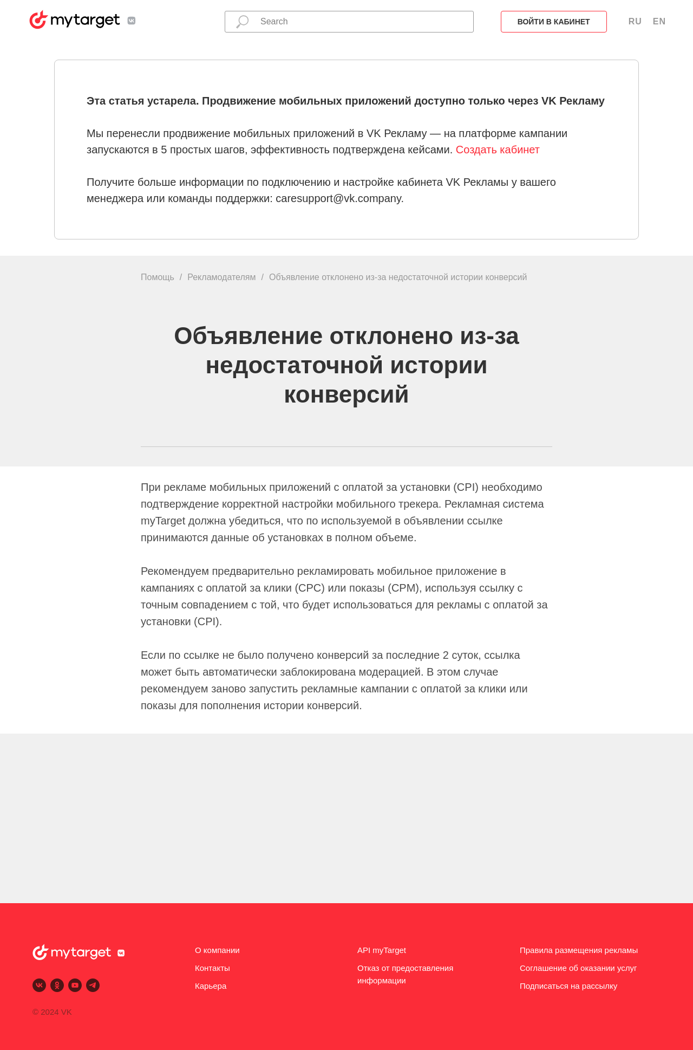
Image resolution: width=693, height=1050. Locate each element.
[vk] (39, 985)
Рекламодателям (221, 277)
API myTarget (381, 950)
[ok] (57, 985)
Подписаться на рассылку (568, 985)
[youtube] (75, 985)
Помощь (157, 277)
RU (635, 21)
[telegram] (93, 985)
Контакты (212, 968)
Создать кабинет (498, 149)
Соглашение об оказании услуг (578, 968)
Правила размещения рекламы (579, 950)
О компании (217, 950)
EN (659, 21)
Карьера (210, 985)
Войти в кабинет (554, 21)
